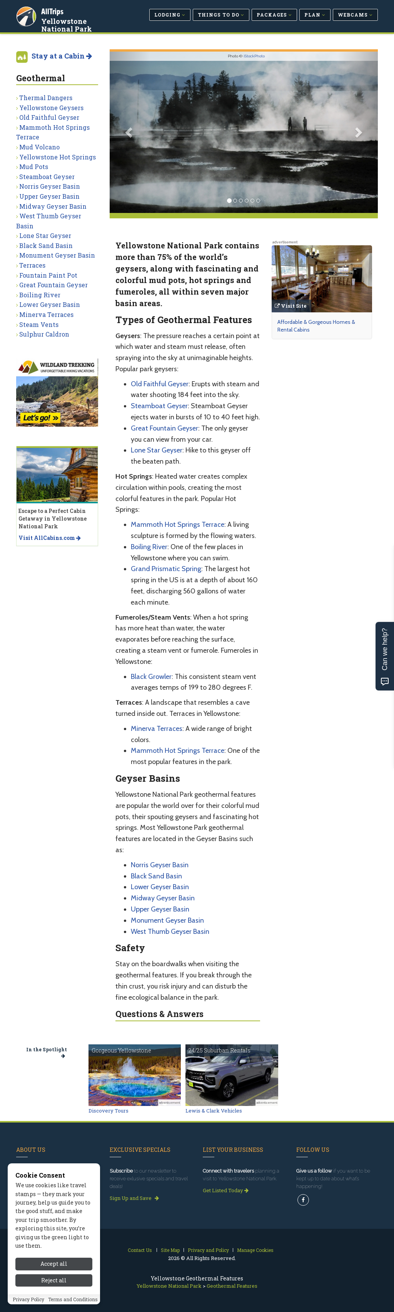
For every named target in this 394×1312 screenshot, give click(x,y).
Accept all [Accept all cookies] (53, 1263)
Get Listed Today (226, 1190)
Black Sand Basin (156, 876)
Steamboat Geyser (159, 406)
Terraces (32, 265)
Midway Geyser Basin (163, 898)
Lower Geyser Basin (160, 887)
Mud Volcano (39, 147)
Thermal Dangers (45, 98)
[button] (130, 132)
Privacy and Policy (208, 1250)
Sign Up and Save (134, 1198)
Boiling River (149, 547)
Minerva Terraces (156, 728)
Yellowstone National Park (67, 24)
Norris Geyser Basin (160, 865)
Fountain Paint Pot (48, 275)
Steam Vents (38, 324)
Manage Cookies (255, 1250)
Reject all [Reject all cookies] (54, 1280)
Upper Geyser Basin (160, 909)
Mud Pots (33, 167)
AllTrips (53, 11)
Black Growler (151, 676)
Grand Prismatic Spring (166, 569)
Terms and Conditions (73, 1299)
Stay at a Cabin (62, 55)
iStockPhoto (254, 56)
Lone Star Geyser (156, 450)
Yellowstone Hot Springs (57, 157)
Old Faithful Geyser (160, 384)
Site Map (170, 1250)
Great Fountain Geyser (164, 428)
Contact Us (140, 1250)
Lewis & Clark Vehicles (213, 1110)
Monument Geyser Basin (167, 920)
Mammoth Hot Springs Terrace (177, 524)
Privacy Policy (28, 1299)
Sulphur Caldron (44, 334)
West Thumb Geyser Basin (170, 931)
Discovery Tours (108, 1110)
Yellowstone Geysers (51, 108)
